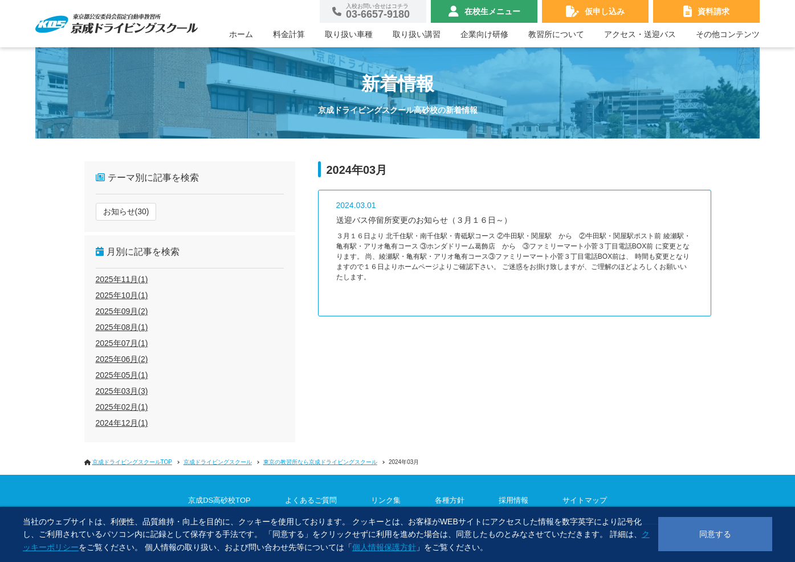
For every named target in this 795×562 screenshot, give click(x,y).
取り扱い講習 (417, 34)
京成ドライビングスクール (218, 462)
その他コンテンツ (728, 34)
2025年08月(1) (122, 327)
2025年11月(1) (122, 279)
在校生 (492, 11)
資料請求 (713, 11)
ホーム (241, 34)
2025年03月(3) (122, 391)
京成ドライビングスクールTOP (132, 462)
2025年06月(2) (122, 359)
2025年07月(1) (122, 343)
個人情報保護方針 (384, 547)
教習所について (556, 34)
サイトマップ (584, 500)
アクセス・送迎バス (640, 34)
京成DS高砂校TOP (219, 500)
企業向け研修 (484, 34)
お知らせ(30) (126, 211)
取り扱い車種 (349, 34)
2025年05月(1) (122, 375)
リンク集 (386, 500)
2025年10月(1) (122, 295)
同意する (715, 534)
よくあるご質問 (311, 500)
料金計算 (289, 34)
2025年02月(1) (122, 407)
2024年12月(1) (122, 422)
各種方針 (449, 500)
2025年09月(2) (122, 311)
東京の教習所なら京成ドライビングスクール (320, 462)
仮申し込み (605, 11)
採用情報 (513, 500)
